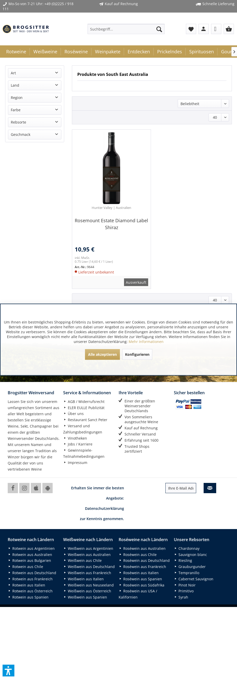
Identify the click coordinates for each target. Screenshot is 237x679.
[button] (8, 670)
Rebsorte (18, 122)
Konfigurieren (137, 354)
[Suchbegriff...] (126, 29)
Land (15, 85)
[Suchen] (159, 29)
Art (13, 72)
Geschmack (20, 134)
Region (17, 97)
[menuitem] (126, 29)
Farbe (16, 109)
